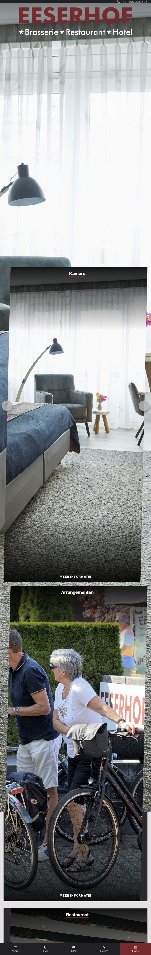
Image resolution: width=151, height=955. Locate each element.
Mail (73, 951)
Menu (15, 951)
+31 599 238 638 (132, 1)
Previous (7, 405)
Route (104, 951)
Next (144, 405)
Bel (45, 951)
